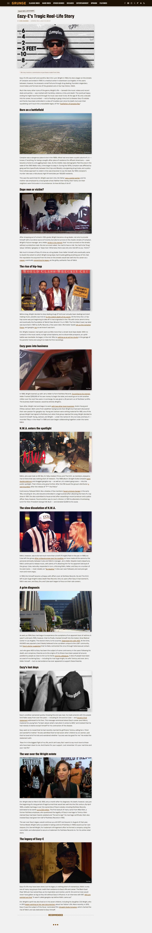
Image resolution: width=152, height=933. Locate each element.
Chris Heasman (24, 21)
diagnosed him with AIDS (71, 641)
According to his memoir (81, 394)
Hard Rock (46, 3)
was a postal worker (72, 178)
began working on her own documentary (40, 904)
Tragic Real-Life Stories (26, 11)
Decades (70, 3)
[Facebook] (125, 3)
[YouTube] (128, 3)
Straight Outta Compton (68, 907)
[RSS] (144, 3)
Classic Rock (34, 3)
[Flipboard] (138, 3)
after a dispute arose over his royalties (49, 558)
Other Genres (58, 3)
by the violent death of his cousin (58, 317)
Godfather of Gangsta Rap (70, 104)
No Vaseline (50, 569)
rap (35, 327)
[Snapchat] (141, 3)
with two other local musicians (63, 406)
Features (103, 3)
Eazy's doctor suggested (32, 646)
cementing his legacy (41, 260)
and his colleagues (62, 656)
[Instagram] (131, 3)
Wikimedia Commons (85, 232)
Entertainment (82, 3)
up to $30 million (43, 810)
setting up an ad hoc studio (68, 337)
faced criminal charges (71, 491)
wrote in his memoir (54, 242)
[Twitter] (134, 3)
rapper (22, 260)
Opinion (94, 3)
